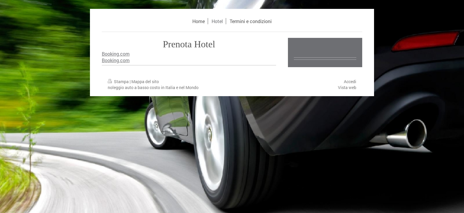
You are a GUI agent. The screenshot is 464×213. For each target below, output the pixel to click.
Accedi (350, 81)
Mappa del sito (145, 81)
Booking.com (116, 54)
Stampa (119, 81)
